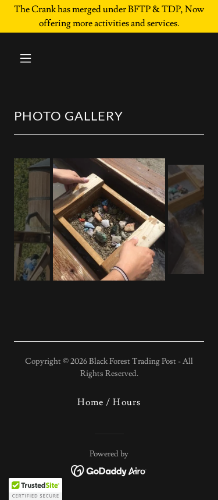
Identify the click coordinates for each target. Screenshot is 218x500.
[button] (36, 58)
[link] (109, 468)
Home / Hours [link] (108, 402)
